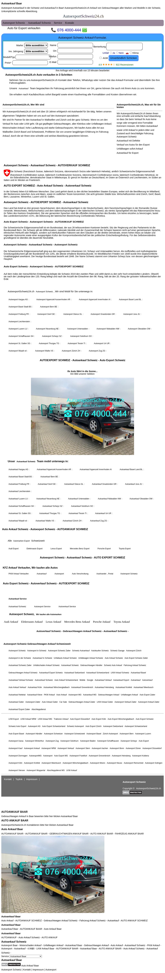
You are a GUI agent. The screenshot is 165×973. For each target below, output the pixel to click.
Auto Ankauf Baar (12, 829)
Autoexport (50, 969)
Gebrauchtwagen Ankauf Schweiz (61, 920)
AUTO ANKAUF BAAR (14, 820)
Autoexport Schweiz (11, 969)
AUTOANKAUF (9, 937)
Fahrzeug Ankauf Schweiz (92, 920)
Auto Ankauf (7, 920)
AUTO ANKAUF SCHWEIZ (134, 920)
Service (21, 956)
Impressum (38, 969)
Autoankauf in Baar (53, 8)
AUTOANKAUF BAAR (14, 811)
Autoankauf (113, 920)
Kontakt (27, 969)
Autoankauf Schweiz (13, 941)
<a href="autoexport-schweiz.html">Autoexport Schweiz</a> (82, 411)
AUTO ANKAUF (50, 937)
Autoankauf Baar (11, 3)
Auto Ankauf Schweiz (29, 937)
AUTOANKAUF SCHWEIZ (28, 920)
